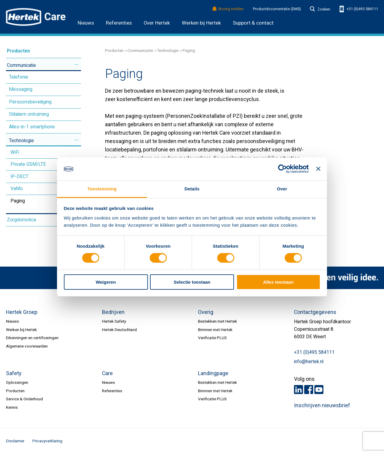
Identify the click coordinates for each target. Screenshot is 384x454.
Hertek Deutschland (119, 329)
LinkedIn (298, 389)
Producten (18, 51)
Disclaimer (15, 440)
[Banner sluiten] (318, 169)
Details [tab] (192, 188)
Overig (205, 312)
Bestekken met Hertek (217, 321)
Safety (13, 373)
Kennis (12, 407)
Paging (17, 201)
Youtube (318, 389)
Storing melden (228, 9)
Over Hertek (157, 23)
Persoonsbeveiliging (30, 102)
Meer (76, 64)
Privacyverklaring (47, 440)
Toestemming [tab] (102, 188)
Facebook (308, 389)
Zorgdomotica (21, 220)
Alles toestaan (278, 282)
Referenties (119, 23)
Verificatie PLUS (212, 337)
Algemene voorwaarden (27, 346)
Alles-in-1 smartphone (32, 127)
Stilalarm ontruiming (29, 114)
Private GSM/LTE (28, 164)
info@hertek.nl (308, 361)
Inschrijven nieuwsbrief (322, 405)
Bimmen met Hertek (215, 329)
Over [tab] (282, 188)
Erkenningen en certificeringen (32, 337)
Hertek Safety (114, 321)
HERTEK (36, 17)
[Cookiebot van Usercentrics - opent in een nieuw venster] (282, 168)
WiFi (14, 152)
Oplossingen (17, 382)
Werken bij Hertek (201, 23)
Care (107, 373)
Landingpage (213, 373)
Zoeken (320, 9)
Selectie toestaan (192, 282)
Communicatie (21, 65)
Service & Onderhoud (24, 398)
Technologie (21, 140)
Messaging (20, 89)
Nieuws (86, 23)
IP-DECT (19, 176)
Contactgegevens (315, 312)
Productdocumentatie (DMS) (277, 9)
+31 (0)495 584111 (359, 9)
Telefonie (18, 77)
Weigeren (106, 282)
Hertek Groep (22, 312)
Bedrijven (113, 312)
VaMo (16, 188)
